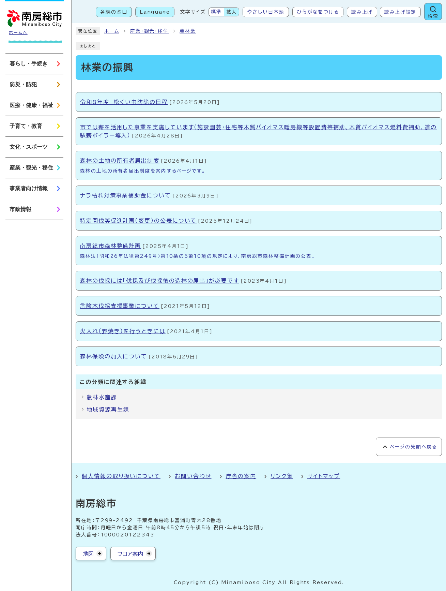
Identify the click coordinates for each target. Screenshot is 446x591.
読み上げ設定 (400, 12)
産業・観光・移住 (149, 31)
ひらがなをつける (318, 12)
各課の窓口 (113, 12)
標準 (216, 12)
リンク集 (282, 476)
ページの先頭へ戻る (413, 446)
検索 (433, 16)
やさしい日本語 (265, 12)
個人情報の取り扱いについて (121, 476)
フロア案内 (130, 554)
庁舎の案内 (241, 476)
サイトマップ (323, 476)
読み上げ (362, 12)
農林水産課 (102, 397)
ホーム (111, 31)
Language (155, 12)
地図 (88, 554)
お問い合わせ (193, 476)
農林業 (188, 31)
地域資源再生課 (108, 409)
